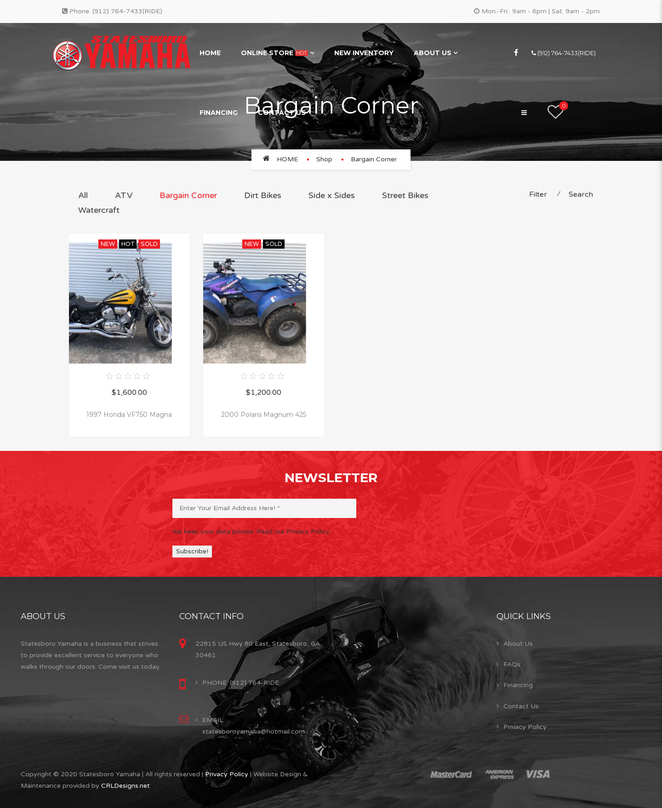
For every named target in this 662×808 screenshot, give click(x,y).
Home (210, 53)
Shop (324, 159)
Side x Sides (331, 195)
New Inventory (364, 53)
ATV (123, 195)
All (83, 195)
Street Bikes (405, 195)
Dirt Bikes (262, 195)
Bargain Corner (188, 195)
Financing (219, 112)
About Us (432, 53)
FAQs (511, 664)
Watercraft (99, 210)
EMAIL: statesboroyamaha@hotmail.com (253, 725)
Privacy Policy (525, 727)
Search (581, 194)
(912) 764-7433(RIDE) (127, 11)
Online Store (274, 53)
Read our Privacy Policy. (294, 531)
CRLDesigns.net (125, 786)
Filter (538, 194)
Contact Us (282, 112)
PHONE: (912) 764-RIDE (240, 683)
